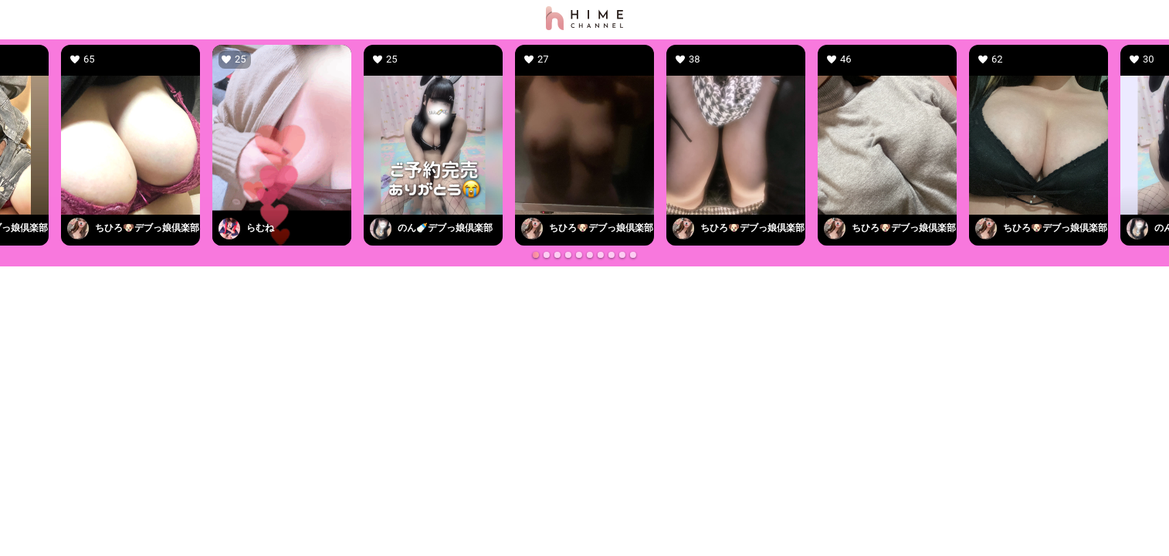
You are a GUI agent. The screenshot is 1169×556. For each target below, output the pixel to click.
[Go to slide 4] (568, 255)
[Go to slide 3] (557, 255)
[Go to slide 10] (633, 255)
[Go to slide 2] (547, 255)
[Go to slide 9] (622, 255)
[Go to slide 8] (611, 255)
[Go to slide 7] (601, 255)
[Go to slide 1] (536, 255)
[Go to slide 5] (579, 255)
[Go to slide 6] (590, 255)
